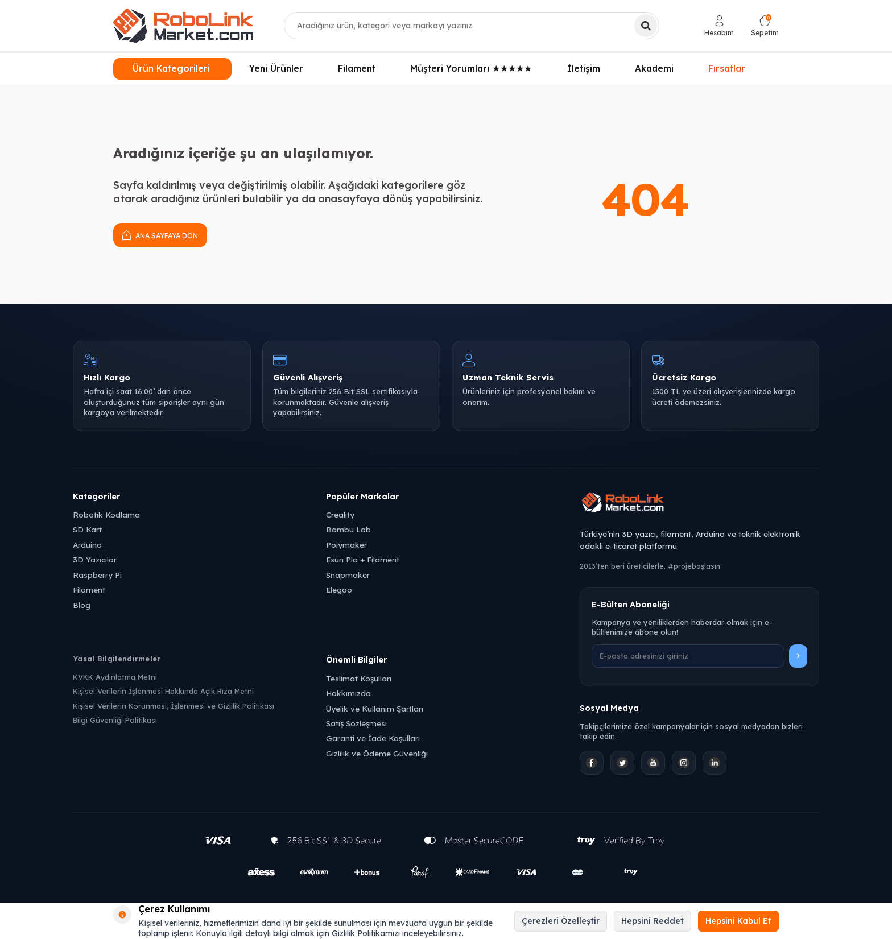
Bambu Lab (348, 529)
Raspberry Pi (97, 575)
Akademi (654, 68)
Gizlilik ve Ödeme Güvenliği (377, 753)
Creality (340, 514)
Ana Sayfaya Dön (160, 234)
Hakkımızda (348, 693)
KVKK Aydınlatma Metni (115, 676)
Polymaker (346, 544)
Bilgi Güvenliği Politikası (115, 720)
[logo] (183, 26)
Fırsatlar (727, 68)
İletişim (583, 68)
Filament (356, 68)
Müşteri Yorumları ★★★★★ (471, 68)
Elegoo (339, 589)
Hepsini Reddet (652, 921)
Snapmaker (348, 575)
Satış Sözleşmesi (356, 723)
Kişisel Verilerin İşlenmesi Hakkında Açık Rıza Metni (163, 691)
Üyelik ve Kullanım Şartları (374, 708)
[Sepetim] (765, 25)
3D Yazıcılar (95, 559)
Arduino (87, 544)
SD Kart (87, 529)
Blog (81, 605)
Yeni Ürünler (276, 68)
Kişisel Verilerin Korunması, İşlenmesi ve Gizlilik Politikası (173, 705)
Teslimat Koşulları (358, 678)
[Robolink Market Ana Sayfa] (699, 504)
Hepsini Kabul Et (738, 921)
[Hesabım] (719, 25)
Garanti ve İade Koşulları (373, 738)
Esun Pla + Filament (362, 559)
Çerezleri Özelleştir (561, 921)
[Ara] (645, 25)
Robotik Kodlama (106, 514)
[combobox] (471, 25)
